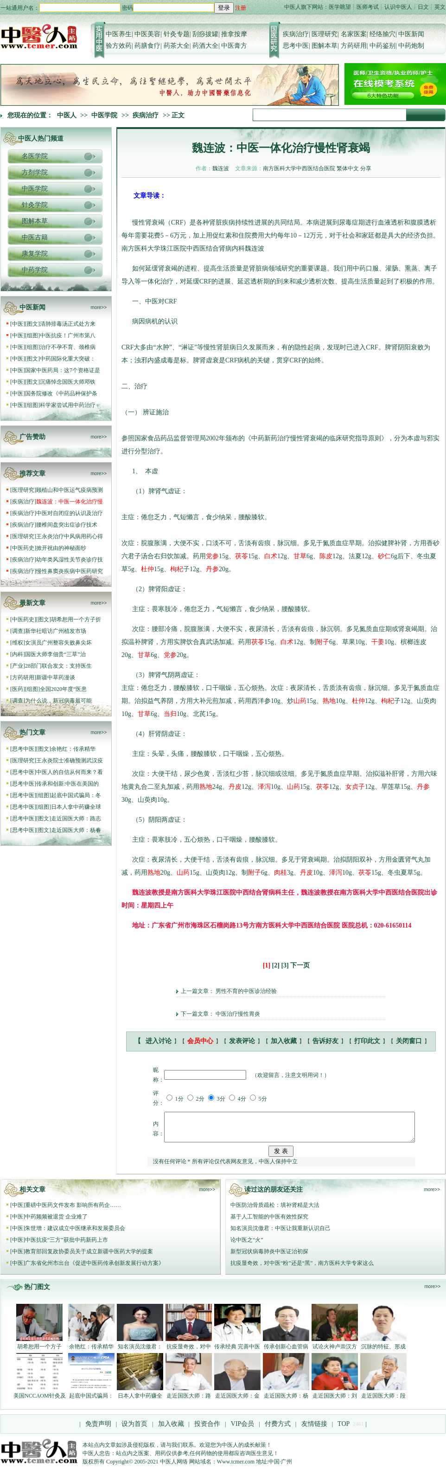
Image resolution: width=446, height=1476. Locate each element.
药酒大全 (205, 45)
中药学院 (35, 269)
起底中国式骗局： (91, 1401)
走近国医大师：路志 (76, 818)
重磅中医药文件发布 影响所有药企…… (73, 1210)
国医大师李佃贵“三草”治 (55, 654)
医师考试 (368, 7)
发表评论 (242, 1041)
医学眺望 (340, 7)
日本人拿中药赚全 (140, 1401)
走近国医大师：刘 (334, 1401)
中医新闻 (411, 34)
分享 (365, 168)
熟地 (329, 700)
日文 (423, 7)
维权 (17, 642)
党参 (212, 556)
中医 (17, 324)
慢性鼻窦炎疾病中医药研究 (69, 571)
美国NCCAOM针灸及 (39, 1401)
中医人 (66, 115)
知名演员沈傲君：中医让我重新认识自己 (280, 1234)
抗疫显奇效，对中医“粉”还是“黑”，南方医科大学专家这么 (302, 1268)
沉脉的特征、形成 (383, 1352)
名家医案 (354, 34)
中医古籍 (35, 237)
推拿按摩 (234, 34)
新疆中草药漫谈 (55, 677)
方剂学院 (35, 172)
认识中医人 (398, 7)
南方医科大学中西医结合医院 (299, 168)
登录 (224, 7)
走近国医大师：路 (188, 1401)
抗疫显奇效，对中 (188, 1352)
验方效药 (119, 45)
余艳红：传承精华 (74, 749)
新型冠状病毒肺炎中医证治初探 (269, 1257)
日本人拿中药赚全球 (76, 807)
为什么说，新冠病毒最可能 (58, 700)
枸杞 (176, 569)
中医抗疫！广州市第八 (68, 335)
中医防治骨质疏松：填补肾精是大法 (274, 1210)
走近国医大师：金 (237, 1401)
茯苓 (241, 556)
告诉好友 (325, 1041)
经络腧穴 (382, 34)
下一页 (300, 965)
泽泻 (264, 786)
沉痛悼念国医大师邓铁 (68, 382)
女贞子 (355, 786)
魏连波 (220, 168)
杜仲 (147, 569)
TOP (344, 1429)
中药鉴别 (382, 45)
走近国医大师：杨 (286, 1401)
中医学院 (104, 115)
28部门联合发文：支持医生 (58, 666)
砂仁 (384, 556)
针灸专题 (177, 34)
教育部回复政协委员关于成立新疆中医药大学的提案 (89, 1257)
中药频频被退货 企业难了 (56, 1222)
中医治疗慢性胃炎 (238, 1014)
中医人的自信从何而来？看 (69, 772)
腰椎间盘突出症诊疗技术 (66, 525)
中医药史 (23, 548)
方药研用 (354, 45)
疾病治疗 (296, 34)
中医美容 (147, 34)
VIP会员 (241, 1429)
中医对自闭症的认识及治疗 (69, 513)
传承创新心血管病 (286, 1352)
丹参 (212, 569)
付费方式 (278, 1429)
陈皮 (325, 556)
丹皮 (235, 786)
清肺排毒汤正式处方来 (68, 324)
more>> (99, 307)
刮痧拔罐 (205, 34)
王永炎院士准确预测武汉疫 (69, 760)
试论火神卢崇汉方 (334, 1352)
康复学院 (35, 253)
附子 (322, 641)
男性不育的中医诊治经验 (246, 991)
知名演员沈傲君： (140, 1352)
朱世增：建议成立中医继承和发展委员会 (75, 1234)
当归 (170, 713)
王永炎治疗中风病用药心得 (69, 536)
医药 (17, 689)
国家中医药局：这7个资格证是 (62, 370)
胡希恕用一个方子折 (76, 619)
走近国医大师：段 (383, 1401)
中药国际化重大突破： (68, 358)
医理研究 (325, 34)
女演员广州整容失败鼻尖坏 (58, 642)
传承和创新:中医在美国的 (67, 783)
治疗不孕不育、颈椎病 (68, 347)
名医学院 (35, 156)
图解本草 (325, 45)
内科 (17, 654)
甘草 (299, 556)
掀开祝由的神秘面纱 (61, 548)
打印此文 (367, 1041)
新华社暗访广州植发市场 (56, 631)
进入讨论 (159, 1041)
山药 (299, 700)
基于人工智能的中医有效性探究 (269, 1222)
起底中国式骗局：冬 (76, 795)
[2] (276, 965)
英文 (440, 7)
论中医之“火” (246, 1245)
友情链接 (313, 1429)
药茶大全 (177, 45)
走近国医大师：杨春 (76, 830)
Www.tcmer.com (236, 1467)
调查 (17, 631)
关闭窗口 (409, 1041)
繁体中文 (348, 168)
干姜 (377, 641)
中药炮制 (411, 45)
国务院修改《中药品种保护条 (61, 393)
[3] (284, 965)
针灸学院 (35, 204)
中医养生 (119, 34)
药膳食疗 (147, 45)
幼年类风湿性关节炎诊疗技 (69, 559)
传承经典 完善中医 (237, 1352)
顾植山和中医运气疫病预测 (69, 490)
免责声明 (98, 1429)
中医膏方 (234, 45)
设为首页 (134, 1429)
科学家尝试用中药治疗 (68, 405)
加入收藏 (284, 1041)
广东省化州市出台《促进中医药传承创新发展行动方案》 (94, 1268)
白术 (270, 556)
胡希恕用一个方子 (39, 1352)
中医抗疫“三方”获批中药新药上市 (66, 1245)
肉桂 (280, 872)
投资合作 (207, 1429)
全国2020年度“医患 (63, 689)
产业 (17, 666)
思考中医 (296, 45)
